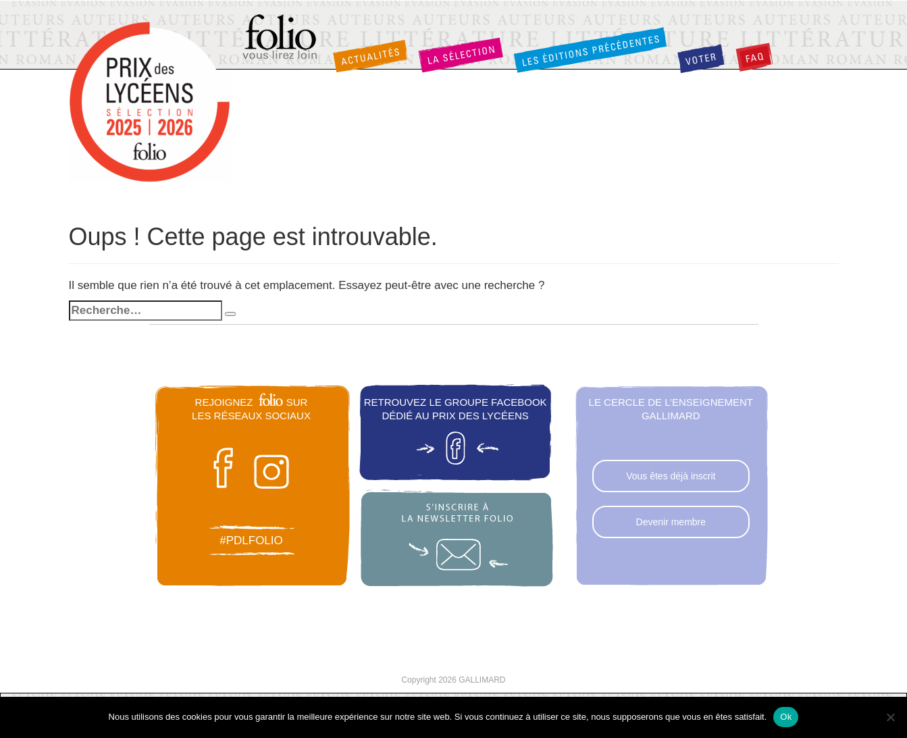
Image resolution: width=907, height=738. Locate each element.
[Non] (890, 717)
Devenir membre (671, 522)
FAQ (754, 57)
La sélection (460, 54)
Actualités (370, 56)
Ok (786, 717)
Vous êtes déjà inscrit (670, 476)
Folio (280, 37)
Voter (701, 58)
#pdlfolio (251, 540)
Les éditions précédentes (590, 49)
